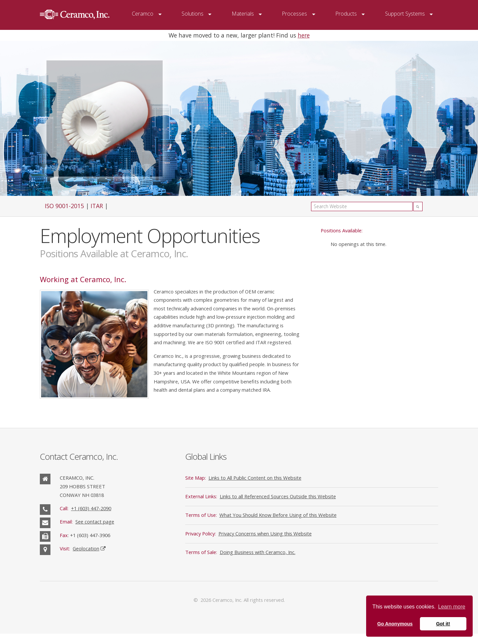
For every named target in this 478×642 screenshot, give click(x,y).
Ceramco (142, 13)
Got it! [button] (443, 623)
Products (346, 13)
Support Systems (405, 13)
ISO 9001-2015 (64, 206)
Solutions (192, 13)
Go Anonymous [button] (395, 623)
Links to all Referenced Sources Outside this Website (278, 496)
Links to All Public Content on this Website (254, 477)
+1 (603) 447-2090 (91, 508)
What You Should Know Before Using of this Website (278, 515)
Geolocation (86, 548)
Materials (243, 13)
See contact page (94, 521)
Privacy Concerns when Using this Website (265, 533)
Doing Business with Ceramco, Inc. (257, 552)
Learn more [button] (451, 606)
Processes (294, 13)
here (304, 35)
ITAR (97, 206)
